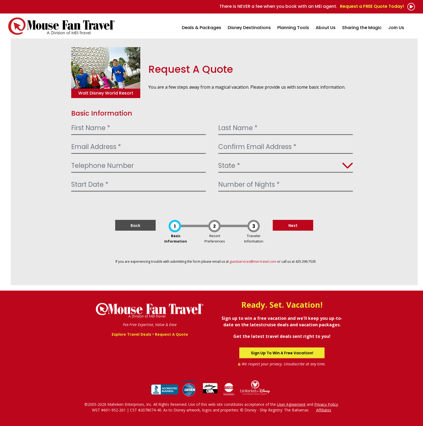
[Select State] (285, 166)
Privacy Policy (326, 404)
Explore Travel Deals (131, 334)
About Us (326, 28)
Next (293, 225)
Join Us (396, 28)
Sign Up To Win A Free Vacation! (282, 352)
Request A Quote (171, 334)
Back (135, 225)
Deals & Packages (201, 28)
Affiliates (323, 409)
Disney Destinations (249, 28)
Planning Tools (293, 28)
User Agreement (291, 404)
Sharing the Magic (362, 28)
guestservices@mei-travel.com (253, 261)
